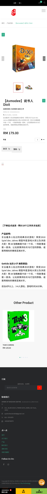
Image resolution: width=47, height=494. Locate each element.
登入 (20, 3)
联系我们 (4, 445)
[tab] (24, 139)
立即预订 (39, 491)
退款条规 (4, 449)
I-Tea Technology (25, 483)
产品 (3, 442)
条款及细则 (5, 452)
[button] (44, 58)
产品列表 (10, 23)
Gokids (14, 115)
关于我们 (4, 438)
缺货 (6, 148)
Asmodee (8, 115)
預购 (16, 149)
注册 (14, 3)
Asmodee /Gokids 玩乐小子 (13, 109)
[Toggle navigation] (43, 10)
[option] (23, 329)
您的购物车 (6, 491)
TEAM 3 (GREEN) (8, 345)
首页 (3, 23)
